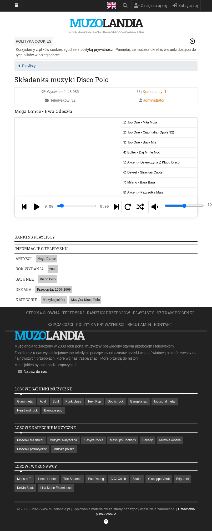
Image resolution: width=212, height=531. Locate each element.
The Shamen (72, 479)
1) (140, 122)
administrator (154, 100)
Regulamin (139, 324)
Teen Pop (94, 401)
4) (141, 152)
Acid (43, 401)
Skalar (137, 479)
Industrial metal (164, 401)
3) (139, 142)
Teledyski (73, 312)
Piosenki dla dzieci (30, 440)
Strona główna (43, 312)
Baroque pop (53, 410)
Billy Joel (182, 479)
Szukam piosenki (175, 312)
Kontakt (163, 324)
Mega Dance (46, 258)
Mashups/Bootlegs (123, 440)
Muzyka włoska (170, 440)
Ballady (147, 440)
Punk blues (73, 401)
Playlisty (143, 312)
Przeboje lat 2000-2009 (54, 289)
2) (148, 132)
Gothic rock (116, 401)
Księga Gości (60, 324)
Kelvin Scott (25, 488)
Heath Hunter (47, 479)
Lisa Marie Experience (56, 488)
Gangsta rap (139, 401)
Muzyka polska (54, 299)
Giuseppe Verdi (159, 479)
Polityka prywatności (100, 324)
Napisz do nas (35, 371)
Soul (56, 401)
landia (106, 23)
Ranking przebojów (108, 312)
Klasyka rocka (93, 440)
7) (139, 182)
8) (143, 192)
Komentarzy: (154, 92)
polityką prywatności (96, 49)
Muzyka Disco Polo (85, 299)
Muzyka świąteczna (63, 440)
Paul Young (96, 479)
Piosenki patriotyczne (32, 449)
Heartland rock (27, 410)
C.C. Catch (118, 479)
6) (143, 172)
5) (151, 162)
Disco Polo (47, 279)
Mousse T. (24, 479)
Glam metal (25, 401)
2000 (53, 269)
